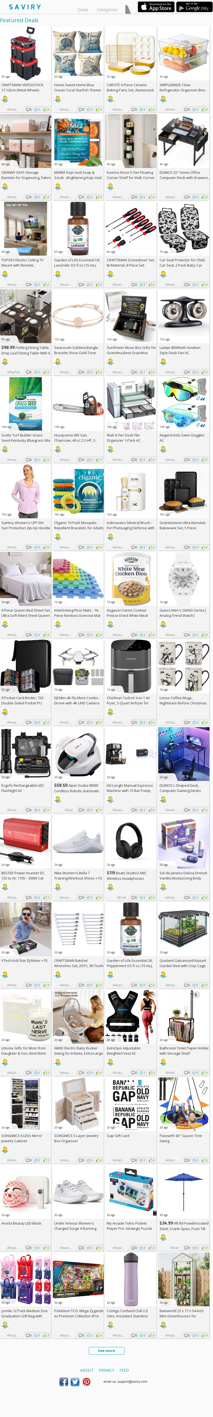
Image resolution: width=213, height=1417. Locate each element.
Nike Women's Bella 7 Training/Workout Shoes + (78, 875)
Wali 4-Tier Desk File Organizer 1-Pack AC (123, 438)
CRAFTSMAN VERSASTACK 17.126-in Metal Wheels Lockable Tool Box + (22, 90)
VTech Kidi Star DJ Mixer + (24, 960)
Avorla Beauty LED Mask (21, 1223)
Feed (124, 1370)
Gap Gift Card (118, 1135)
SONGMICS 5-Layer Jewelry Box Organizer (76, 1138)
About (87, 1370)
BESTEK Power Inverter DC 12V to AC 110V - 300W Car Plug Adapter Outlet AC (23, 878)
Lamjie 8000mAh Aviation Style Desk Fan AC (180, 350)
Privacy (106, 1370)
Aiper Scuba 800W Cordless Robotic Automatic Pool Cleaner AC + (76, 791)
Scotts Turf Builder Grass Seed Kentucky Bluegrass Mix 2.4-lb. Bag (25, 440)
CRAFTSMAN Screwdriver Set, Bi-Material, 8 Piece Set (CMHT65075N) (131, 265)
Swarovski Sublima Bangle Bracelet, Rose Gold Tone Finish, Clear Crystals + (76, 352)
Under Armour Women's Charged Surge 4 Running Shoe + (75, 1228)
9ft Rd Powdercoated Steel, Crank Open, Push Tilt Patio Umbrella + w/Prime (184, 1228)
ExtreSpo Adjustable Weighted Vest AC (123, 1051)
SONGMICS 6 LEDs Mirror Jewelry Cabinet (21, 1138)
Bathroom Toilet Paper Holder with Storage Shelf (184, 1051)
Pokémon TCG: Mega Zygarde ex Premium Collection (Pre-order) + (78, 1316)
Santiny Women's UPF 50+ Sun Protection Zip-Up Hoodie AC (25, 528)
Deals (83, 9)
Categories (107, 9)
